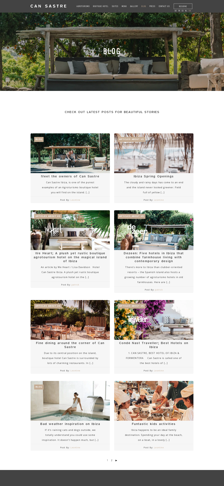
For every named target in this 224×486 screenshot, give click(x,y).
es (183, 11)
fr (179, 11)
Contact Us (164, 6)
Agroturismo (83, 6)
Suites (115, 6)
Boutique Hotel (100, 6)
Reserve (183, 6)
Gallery (134, 6)
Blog (143, 6)
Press (152, 6)
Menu (124, 6)
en (190, 11)
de (176, 11)
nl (186, 11)
